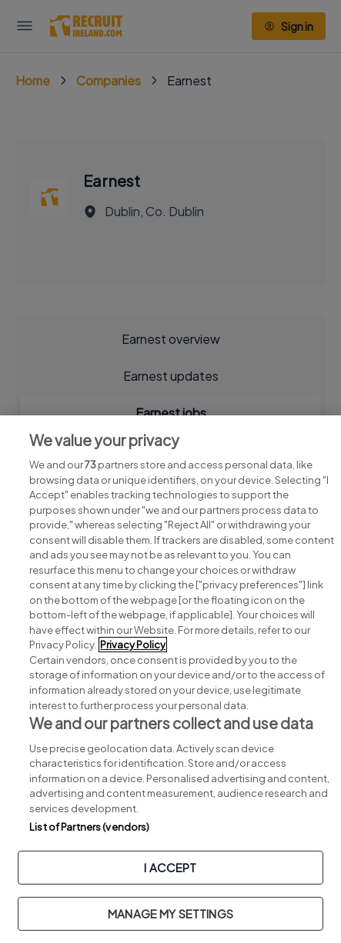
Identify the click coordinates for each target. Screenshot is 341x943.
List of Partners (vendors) (89, 827)
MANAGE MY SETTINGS (170, 913)
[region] (170, 679)
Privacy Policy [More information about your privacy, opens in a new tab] (132, 644)
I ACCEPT (170, 867)
